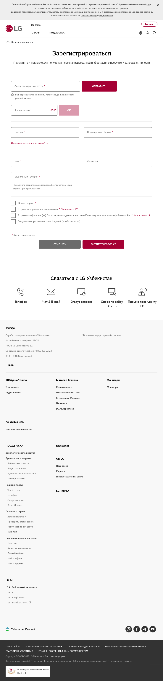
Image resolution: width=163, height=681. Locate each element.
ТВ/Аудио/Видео (16, 380)
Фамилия (93, 161)
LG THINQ (62, 491)
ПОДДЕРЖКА (14, 445)
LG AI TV (11, 592)
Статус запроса (15, 500)
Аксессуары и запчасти (19, 548)
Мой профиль (14, 558)
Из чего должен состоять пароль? (28, 143)
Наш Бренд (62, 466)
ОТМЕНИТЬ (60, 244)
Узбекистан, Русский (23, 629)
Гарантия (12, 531)
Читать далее (67, 209)
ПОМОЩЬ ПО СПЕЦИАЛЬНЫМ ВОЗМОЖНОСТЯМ (63, 651)
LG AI (9, 580)
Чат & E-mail (13, 490)
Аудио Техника (14, 392)
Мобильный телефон (27, 177)
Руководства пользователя (21, 473)
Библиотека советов (18, 463)
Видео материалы (16, 468)
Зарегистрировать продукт (20, 453)
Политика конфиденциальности (84, 646)
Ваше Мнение (14, 505)
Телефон (12, 495)
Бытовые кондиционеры (19, 429)
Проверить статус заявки (20, 521)
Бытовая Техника (67, 380)
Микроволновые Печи (68, 392)
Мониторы (113, 380)
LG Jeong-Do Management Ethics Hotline (33, 671)
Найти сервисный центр (20, 526)
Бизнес (149, 24)
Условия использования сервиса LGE (43, 646)
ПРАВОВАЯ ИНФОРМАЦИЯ (19, 651)
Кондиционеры (15, 422)
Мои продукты (15, 563)
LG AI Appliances (65, 408)
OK (69, 110)
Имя (18, 161)
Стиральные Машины (68, 398)
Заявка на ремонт (16, 516)
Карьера (60, 471)
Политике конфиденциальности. (97, 15)
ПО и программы (16, 478)
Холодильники (64, 387)
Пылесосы (61, 403)
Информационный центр (69, 476)
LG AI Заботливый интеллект (21, 587)
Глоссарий (62, 445)
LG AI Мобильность (17, 602)
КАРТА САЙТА (13, 646)
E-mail (10, 365)
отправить (99, 86)
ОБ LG (60, 459)
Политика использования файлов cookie (125, 646)
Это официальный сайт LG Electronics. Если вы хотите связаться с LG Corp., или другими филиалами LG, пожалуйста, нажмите (69, 661)
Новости (12, 543)
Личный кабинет (16, 553)
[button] (158, 5)
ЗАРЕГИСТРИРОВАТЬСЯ (103, 244)
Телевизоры (12, 387)
